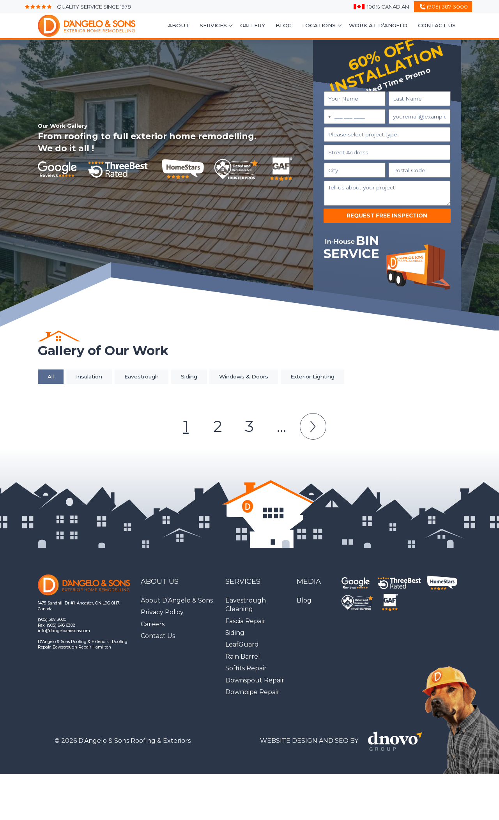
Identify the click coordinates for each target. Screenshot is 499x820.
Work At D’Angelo (378, 25)
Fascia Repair (245, 621)
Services (213, 25)
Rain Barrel (242, 656)
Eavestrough (141, 376)
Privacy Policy (162, 612)
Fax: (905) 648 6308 (56, 625)
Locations (319, 25)
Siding (189, 376)
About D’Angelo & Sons (177, 600)
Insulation (89, 376)
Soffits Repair (246, 668)
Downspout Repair (254, 680)
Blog (284, 25)
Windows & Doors (243, 376)
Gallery (252, 25)
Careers (153, 624)
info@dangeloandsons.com (64, 630)
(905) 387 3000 (52, 619)
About (178, 25)
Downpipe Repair (252, 692)
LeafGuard (242, 644)
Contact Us (437, 25)
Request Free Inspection (387, 215)
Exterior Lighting (312, 376)
